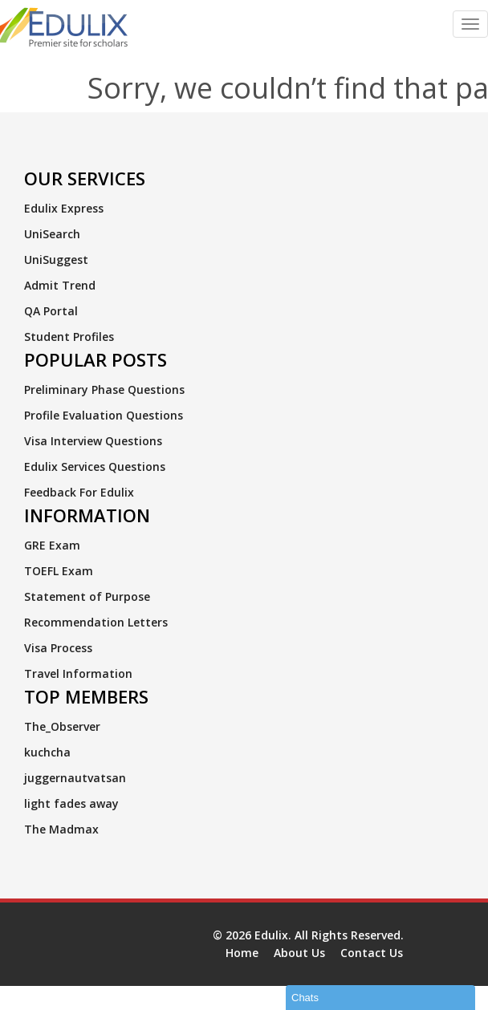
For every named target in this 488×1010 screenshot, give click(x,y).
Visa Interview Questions (93, 440)
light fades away (71, 803)
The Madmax (61, 829)
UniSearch (52, 233)
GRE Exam (52, 545)
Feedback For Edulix (79, 492)
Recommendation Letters (96, 622)
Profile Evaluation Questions (103, 415)
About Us (299, 952)
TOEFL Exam (58, 570)
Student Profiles (69, 336)
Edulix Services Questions (94, 466)
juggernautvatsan (75, 777)
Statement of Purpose (87, 596)
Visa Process (58, 647)
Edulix (271, 935)
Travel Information (78, 673)
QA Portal (51, 310)
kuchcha (47, 752)
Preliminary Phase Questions (104, 389)
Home (242, 952)
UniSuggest (56, 259)
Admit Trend (60, 285)
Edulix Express (64, 208)
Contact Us (371, 952)
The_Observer (62, 726)
